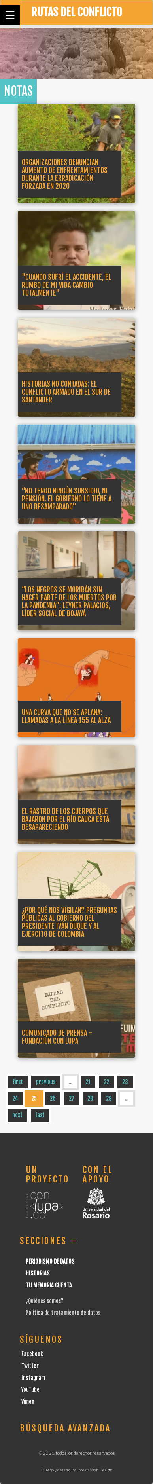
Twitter (30, 1366)
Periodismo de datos (50, 1261)
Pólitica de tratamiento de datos (63, 1312)
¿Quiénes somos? (44, 1301)
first (18, 1081)
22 (106, 1081)
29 (108, 1098)
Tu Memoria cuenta (49, 1285)
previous (45, 1081)
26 (53, 1098)
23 (125, 1081)
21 (88, 1081)
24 (15, 1098)
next (17, 1115)
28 (90, 1098)
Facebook (32, 1354)
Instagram (33, 1377)
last (40, 1115)
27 (71, 1098)
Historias (37, 1273)
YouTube (30, 1389)
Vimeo (27, 1401)
